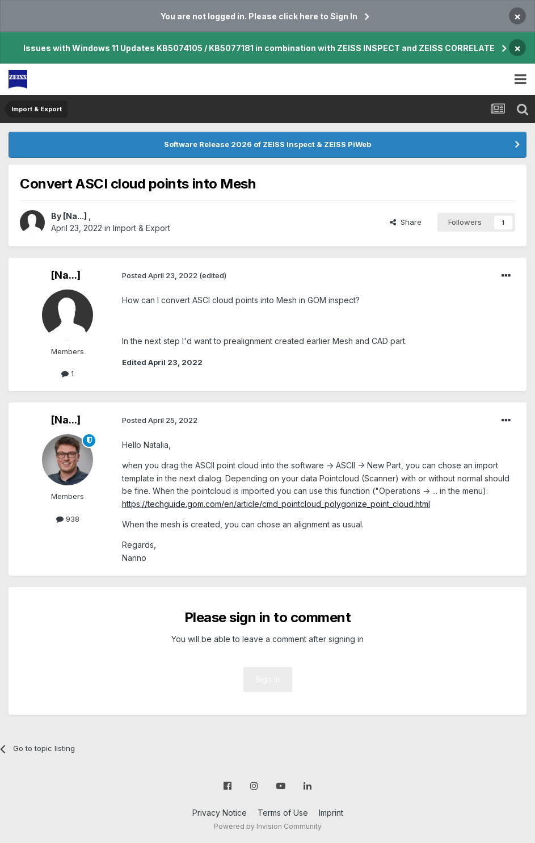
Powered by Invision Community (268, 826)
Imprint (331, 812)
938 (67, 518)
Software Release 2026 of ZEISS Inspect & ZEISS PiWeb (267, 144)
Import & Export (141, 228)
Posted (159, 275)
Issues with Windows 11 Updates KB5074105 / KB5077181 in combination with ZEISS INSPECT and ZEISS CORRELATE (259, 48)
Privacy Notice (219, 812)
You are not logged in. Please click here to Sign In (259, 16)
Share (406, 222)
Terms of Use (283, 812)
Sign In (267, 679)
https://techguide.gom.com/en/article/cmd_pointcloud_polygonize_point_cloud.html (276, 504)
